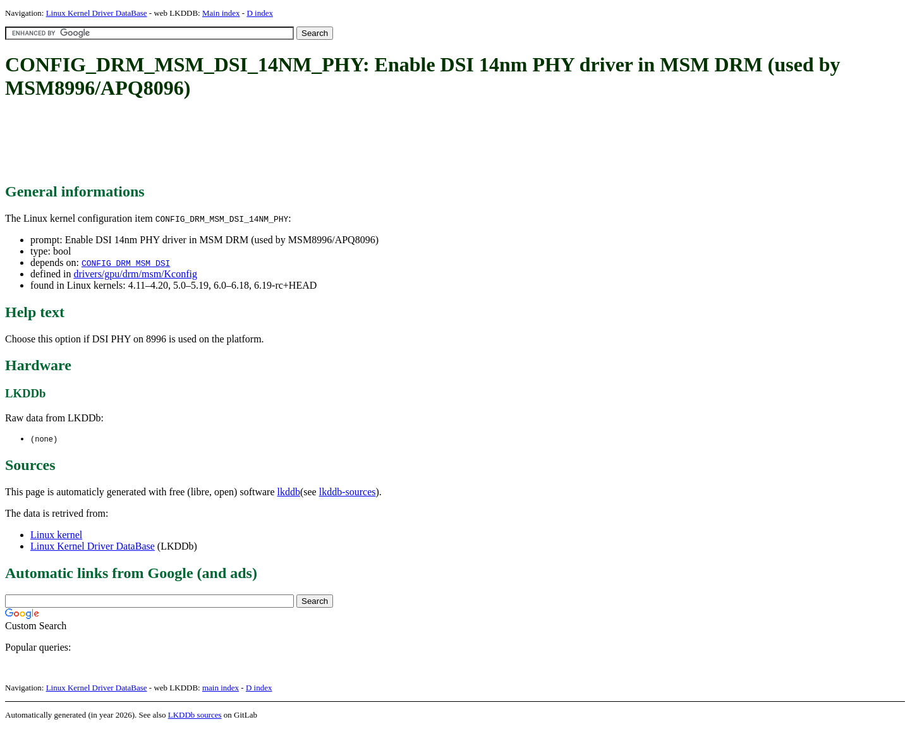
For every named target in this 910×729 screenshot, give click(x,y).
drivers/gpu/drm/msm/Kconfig (135, 273)
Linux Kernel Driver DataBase (96, 13)
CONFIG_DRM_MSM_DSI (126, 262)
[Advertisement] (235, 142)
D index (259, 13)
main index (220, 688)
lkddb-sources (347, 492)
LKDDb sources (195, 715)
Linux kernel (56, 535)
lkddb (288, 492)
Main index (221, 13)
